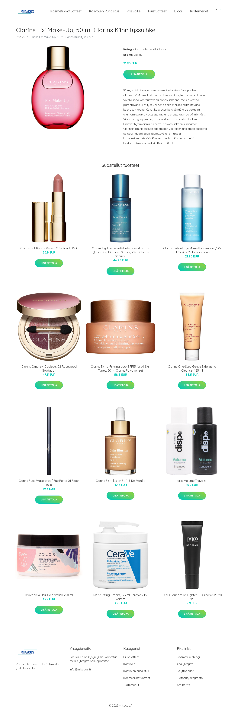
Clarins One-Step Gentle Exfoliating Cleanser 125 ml (192, 368)
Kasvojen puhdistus (104, 11)
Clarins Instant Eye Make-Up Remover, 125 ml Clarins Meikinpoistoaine (192, 250)
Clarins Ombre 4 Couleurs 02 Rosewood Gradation (49, 368)
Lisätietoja (139, 74)
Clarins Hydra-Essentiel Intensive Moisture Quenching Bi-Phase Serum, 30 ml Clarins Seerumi (120, 252)
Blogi (178, 11)
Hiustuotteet (157, 11)
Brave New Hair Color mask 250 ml (49, 595)
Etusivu (20, 37)
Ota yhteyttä (185, 664)
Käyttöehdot (185, 671)
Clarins (161, 49)
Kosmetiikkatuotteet (66, 11)
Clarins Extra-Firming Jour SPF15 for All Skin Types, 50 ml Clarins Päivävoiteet (120, 368)
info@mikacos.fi (80, 669)
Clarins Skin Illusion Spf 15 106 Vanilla (120, 481)
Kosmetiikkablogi (188, 657)
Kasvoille (133, 11)
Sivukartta (183, 685)
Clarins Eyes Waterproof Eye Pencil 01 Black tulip (49, 483)
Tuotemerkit (198, 11)
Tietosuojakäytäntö (190, 678)
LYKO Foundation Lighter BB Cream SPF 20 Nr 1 (192, 597)
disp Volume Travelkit (192, 481)
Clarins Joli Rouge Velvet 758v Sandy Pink (49, 248)
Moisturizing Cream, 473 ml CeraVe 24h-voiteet (120, 597)
